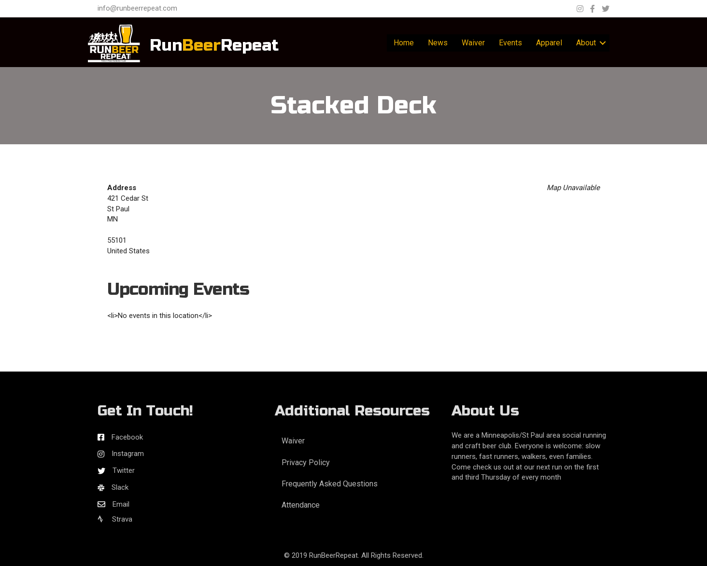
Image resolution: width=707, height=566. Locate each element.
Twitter (124, 470)
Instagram (128, 453)
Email (121, 504)
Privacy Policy (306, 462)
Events (510, 42)
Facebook (127, 437)
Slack (120, 487)
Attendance (301, 505)
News (438, 42)
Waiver (473, 42)
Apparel (549, 42)
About (586, 42)
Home (404, 42)
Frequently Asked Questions (330, 483)
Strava (115, 519)
